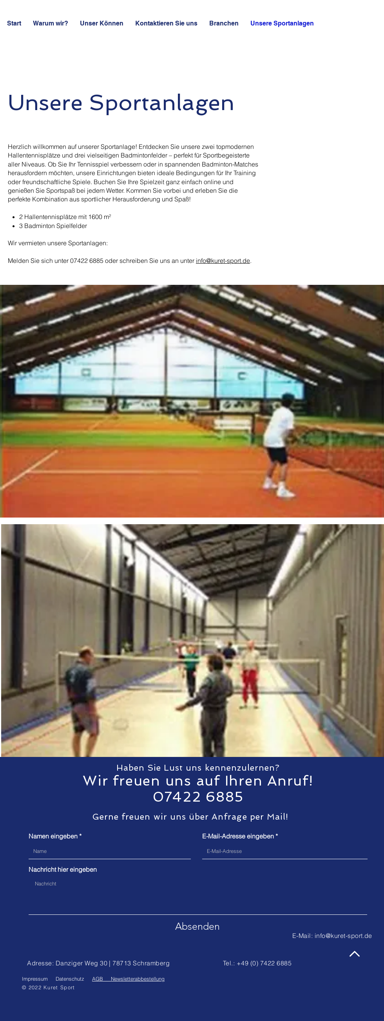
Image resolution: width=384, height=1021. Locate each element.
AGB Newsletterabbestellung (128, 979)
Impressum (35, 979)
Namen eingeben (53, 836)
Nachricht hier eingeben (63, 869)
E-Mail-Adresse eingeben (238, 836)
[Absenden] (197, 926)
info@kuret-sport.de (223, 260)
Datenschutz (70, 979)
